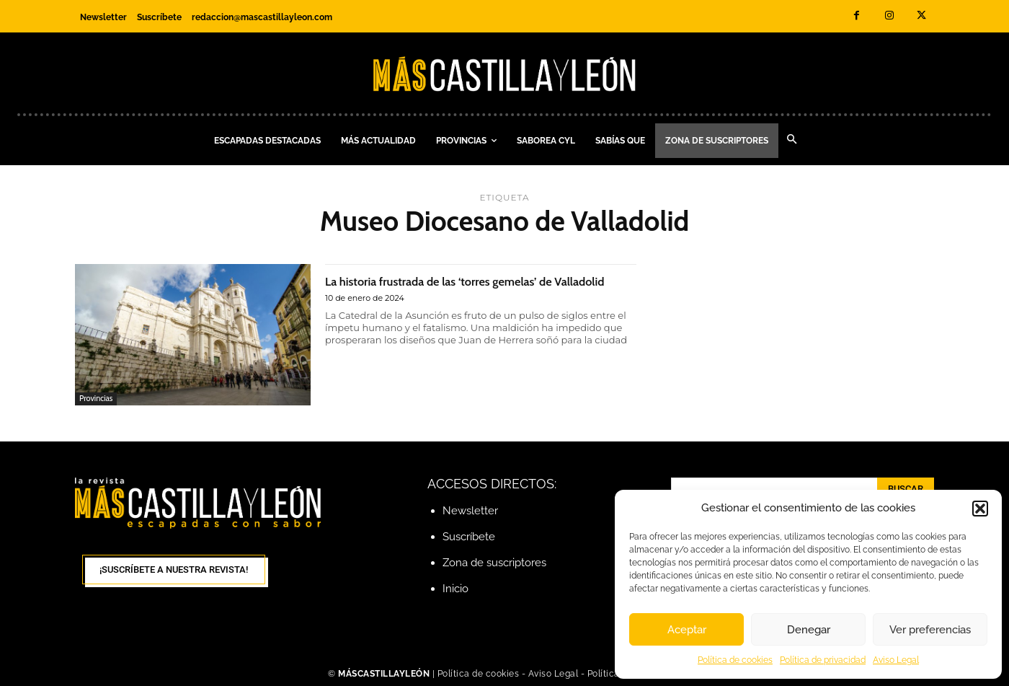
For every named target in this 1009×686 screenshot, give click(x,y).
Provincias (96, 398)
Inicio (455, 588)
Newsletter (470, 510)
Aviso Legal (896, 660)
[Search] (905, 489)
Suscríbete (469, 536)
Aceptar (686, 629)
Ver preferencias (930, 629)
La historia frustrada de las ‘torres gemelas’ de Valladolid (471, 288)
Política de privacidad (823, 660)
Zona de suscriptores (494, 562)
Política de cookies (735, 660)
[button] (980, 508)
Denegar (808, 629)
